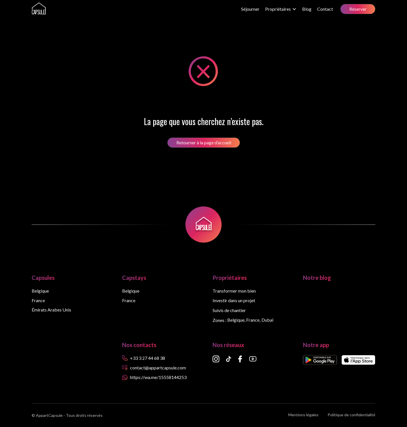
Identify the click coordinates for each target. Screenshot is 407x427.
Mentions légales (303, 415)
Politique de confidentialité (351, 415)
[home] (39, 9)
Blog (306, 9)
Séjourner (250, 9)
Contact (325, 9)
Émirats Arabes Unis (51, 309)
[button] (280, 9)
